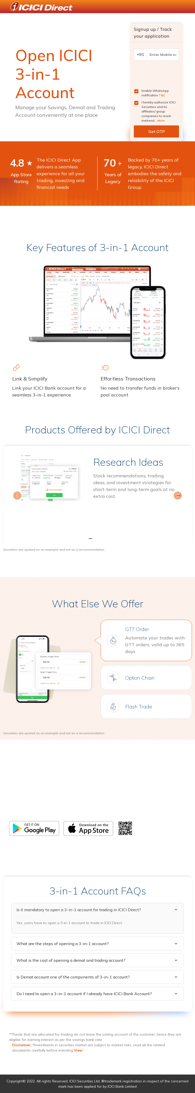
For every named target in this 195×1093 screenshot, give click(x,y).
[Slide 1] (88, 538)
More (161, 120)
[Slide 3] (106, 538)
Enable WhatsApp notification (155, 93)
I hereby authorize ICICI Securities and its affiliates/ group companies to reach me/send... (158, 111)
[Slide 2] (97, 538)
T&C (162, 95)
